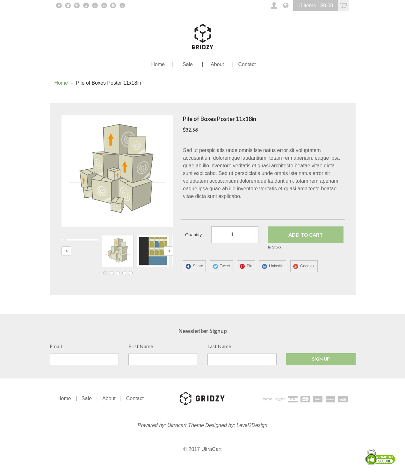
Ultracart (176, 426)
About (109, 399)
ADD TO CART (305, 235)
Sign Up (321, 359)
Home (61, 83)
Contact (135, 399)
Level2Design (251, 426)
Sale (87, 399)
